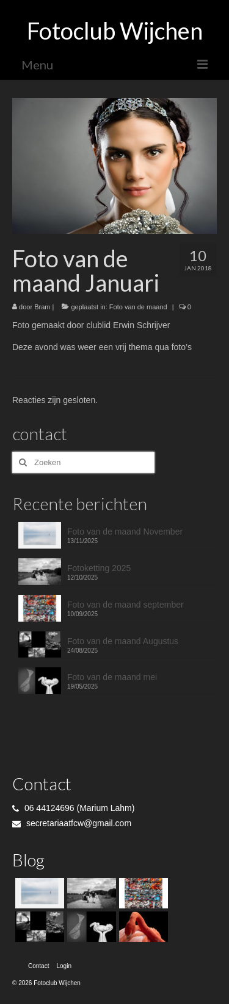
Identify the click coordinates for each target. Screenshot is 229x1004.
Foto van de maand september (125, 604)
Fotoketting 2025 (99, 568)
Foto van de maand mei (112, 677)
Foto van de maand (138, 307)
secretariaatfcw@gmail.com (71, 823)
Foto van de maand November (125, 531)
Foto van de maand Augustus (122, 641)
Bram (42, 307)
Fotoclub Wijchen (115, 30)
